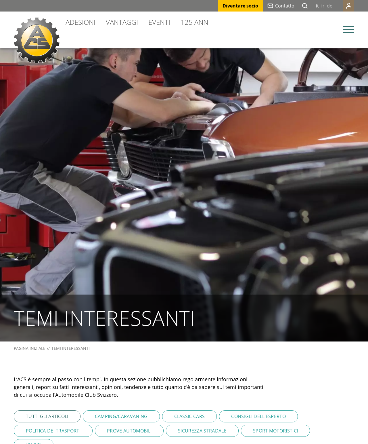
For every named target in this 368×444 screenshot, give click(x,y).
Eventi (159, 22)
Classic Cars (189, 416)
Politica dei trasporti (53, 431)
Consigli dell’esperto (258, 416)
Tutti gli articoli (47, 416)
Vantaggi (122, 22)
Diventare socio (240, 6)
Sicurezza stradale (202, 431)
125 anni (195, 22)
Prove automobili (129, 431)
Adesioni (80, 22)
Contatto (284, 6)
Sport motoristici (275, 431)
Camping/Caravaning (121, 416)
